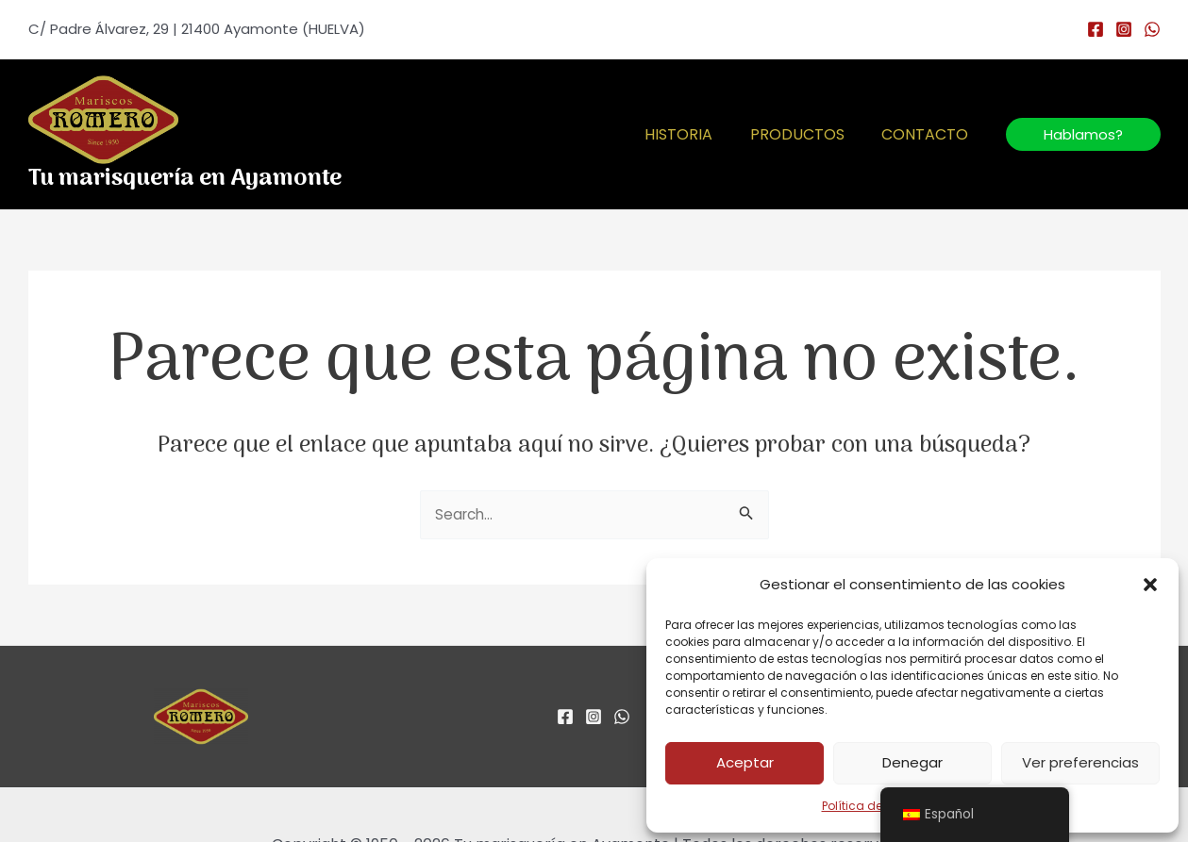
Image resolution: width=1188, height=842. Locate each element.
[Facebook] (1095, 29)
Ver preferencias (1080, 762)
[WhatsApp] (1152, 29)
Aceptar (745, 762)
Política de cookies (875, 806)
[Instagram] (1123, 29)
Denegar (912, 762)
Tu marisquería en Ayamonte (185, 178)
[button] (1150, 584)
